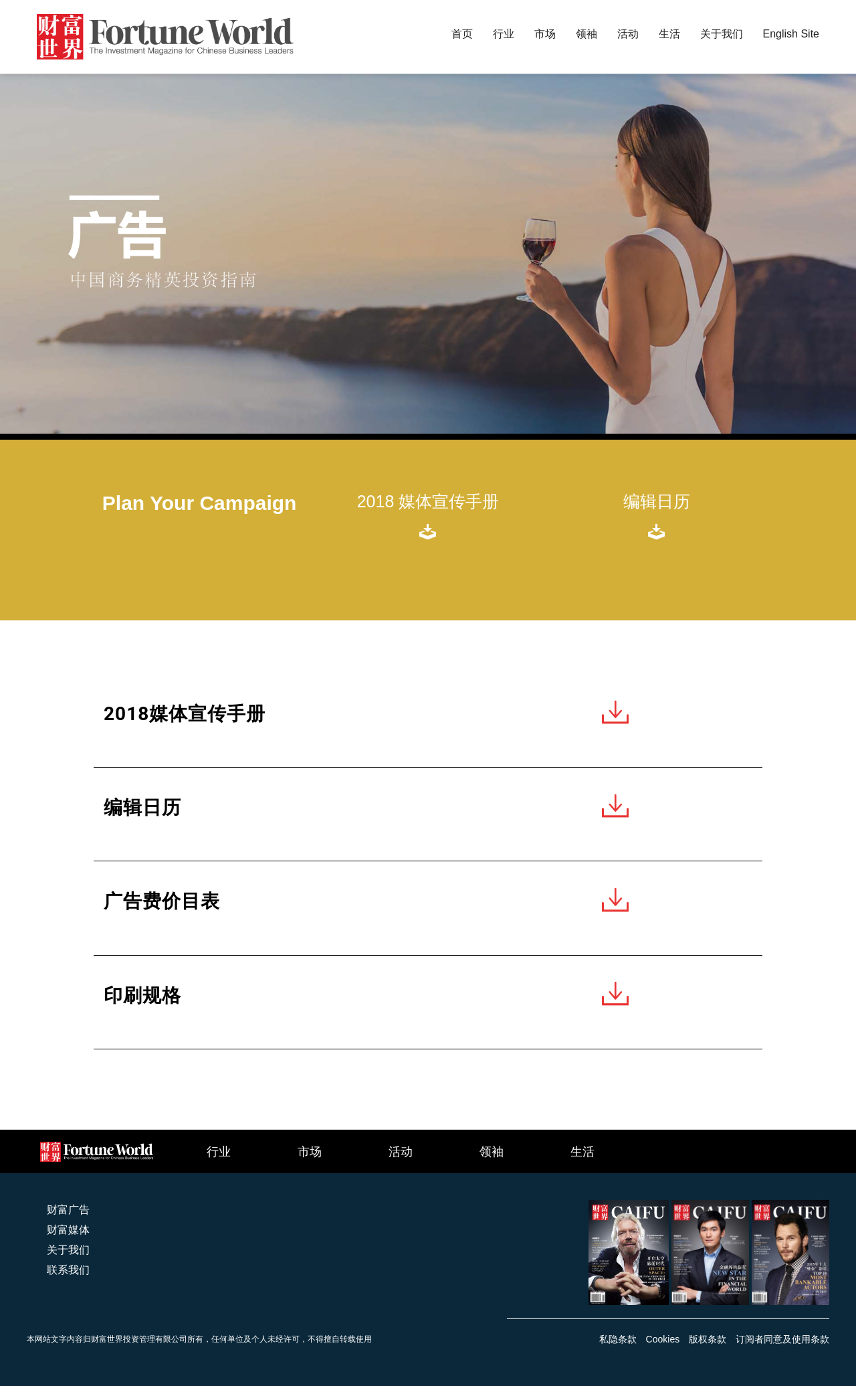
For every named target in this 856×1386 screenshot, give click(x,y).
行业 (219, 1151)
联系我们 (68, 1270)
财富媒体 (68, 1229)
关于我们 (68, 1249)
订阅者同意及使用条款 (782, 1339)
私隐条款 (618, 1339)
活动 (401, 1151)
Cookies (663, 1339)
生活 (582, 1151)
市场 (310, 1151)
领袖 (491, 1151)
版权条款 (707, 1339)
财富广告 (68, 1209)
